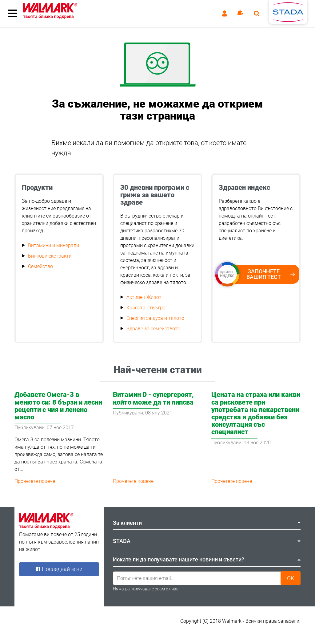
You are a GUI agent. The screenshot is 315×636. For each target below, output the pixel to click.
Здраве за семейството (153, 329)
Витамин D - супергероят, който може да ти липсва (153, 398)
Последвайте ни (59, 569)
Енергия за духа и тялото (155, 318)
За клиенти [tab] (207, 523)
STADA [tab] (207, 541)
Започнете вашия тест (260, 274)
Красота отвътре (145, 308)
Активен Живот (143, 297)
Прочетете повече (34, 481)
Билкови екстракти (50, 256)
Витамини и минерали (53, 245)
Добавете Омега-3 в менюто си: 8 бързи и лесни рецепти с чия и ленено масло (58, 406)
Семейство (40, 266)
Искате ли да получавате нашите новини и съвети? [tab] (207, 559)
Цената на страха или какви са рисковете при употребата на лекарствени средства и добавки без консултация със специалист (255, 413)
